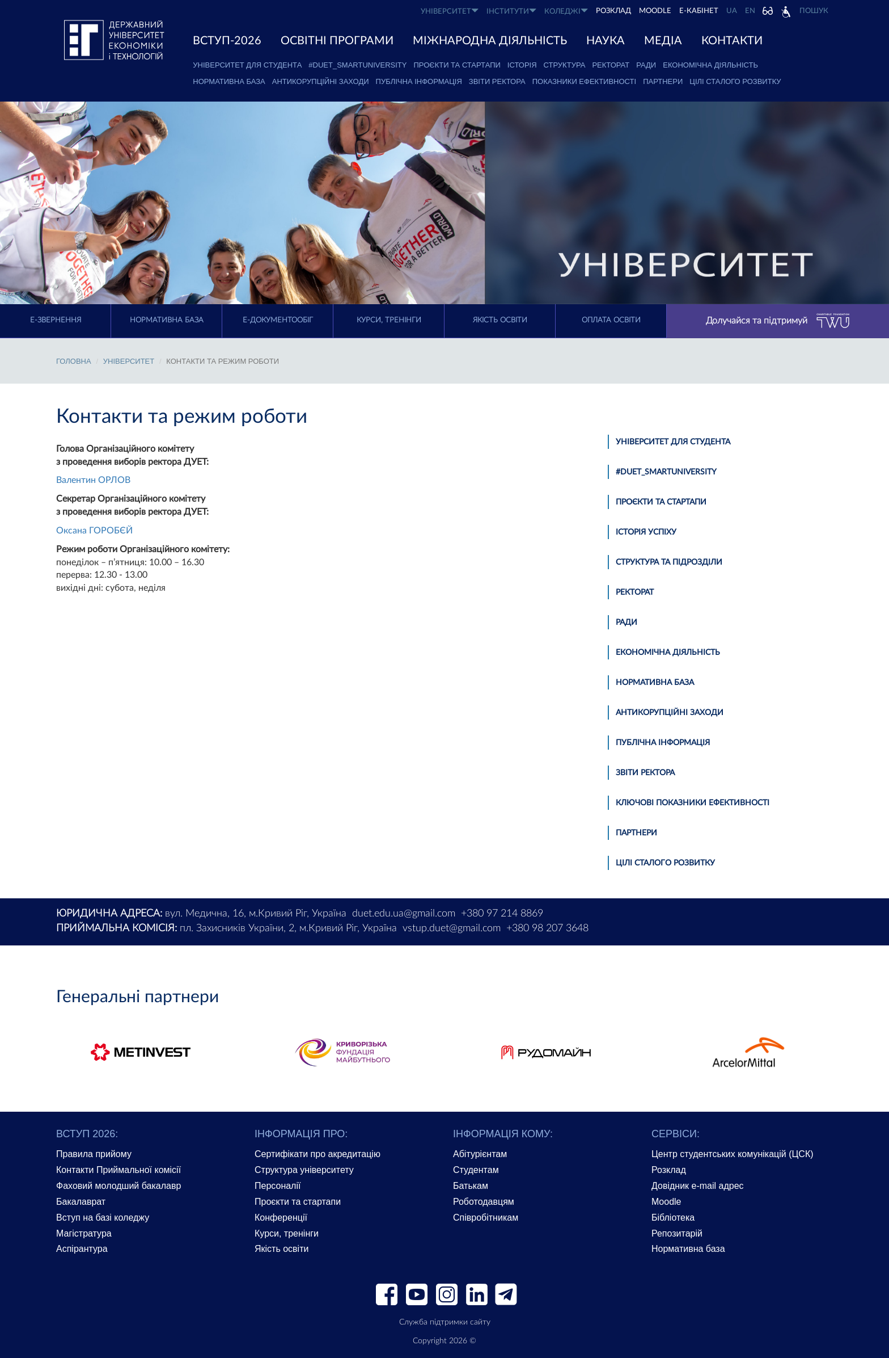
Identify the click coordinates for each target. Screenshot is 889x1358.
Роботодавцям (483, 1201)
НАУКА (605, 41)
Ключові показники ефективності (692, 803)
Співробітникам (485, 1217)
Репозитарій (676, 1233)
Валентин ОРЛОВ (93, 480)
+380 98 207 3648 (547, 928)
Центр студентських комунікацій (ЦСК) (732, 1154)
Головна (73, 361)
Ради (646, 65)
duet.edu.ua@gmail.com (403, 914)
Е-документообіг (278, 320)
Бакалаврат (80, 1201)
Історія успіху (646, 532)
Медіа (663, 41)
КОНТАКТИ (732, 41)
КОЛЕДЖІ (566, 11)
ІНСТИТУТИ (511, 11)
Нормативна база (229, 81)
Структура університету (304, 1170)
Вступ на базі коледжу (102, 1217)
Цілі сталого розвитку (735, 81)
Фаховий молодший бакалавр (118, 1186)
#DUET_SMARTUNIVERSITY (357, 65)
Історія (522, 65)
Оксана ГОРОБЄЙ (94, 530)
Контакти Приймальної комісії (118, 1170)
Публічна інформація (419, 81)
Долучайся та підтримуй (778, 321)
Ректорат (610, 65)
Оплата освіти (611, 320)
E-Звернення (55, 320)
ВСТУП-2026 (227, 41)
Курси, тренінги (389, 320)
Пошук (813, 11)
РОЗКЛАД (613, 11)
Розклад (668, 1170)
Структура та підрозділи (669, 562)
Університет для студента (247, 65)
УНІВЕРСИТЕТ (450, 11)
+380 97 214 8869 (502, 914)
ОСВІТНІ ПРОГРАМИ (337, 41)
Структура (565, 65)
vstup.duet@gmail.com (452, 928)
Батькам (470, 1186)
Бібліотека (673, 1217)
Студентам (476, 1170)
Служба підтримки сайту (444, 1322)
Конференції (281, 1217)
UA (731, 11)
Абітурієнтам (480, 1154)
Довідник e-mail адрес (697, 1186)
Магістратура (84, 1233)
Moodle (655, 11)
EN (750, 11)
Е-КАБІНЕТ (698, 11)
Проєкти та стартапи (456, 65)
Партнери (663, 81)
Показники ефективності (584, 81)
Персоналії (277, 1186)
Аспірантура (82, 1249)
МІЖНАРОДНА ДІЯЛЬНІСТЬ (490, 41)
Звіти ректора (497, 81)
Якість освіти (500, 320)
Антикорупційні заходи (320, 81)
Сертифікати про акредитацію (317, 1154)
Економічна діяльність (710, 65)
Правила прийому (94, 1154)
